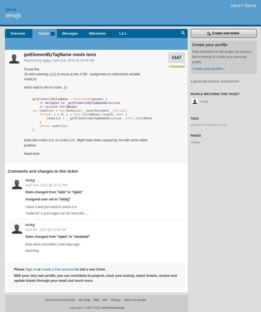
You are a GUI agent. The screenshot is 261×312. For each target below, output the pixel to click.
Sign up (250, 5)
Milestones (97, 34)
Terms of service (135, 299)
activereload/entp (60, 299)
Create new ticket (223, 33)
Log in (235, 5)
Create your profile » (209, 69)
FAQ (96, 299)
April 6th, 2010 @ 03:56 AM (45, 229)
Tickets (43, 34)
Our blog (84, 299)
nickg (47, 60)
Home (195, 142)
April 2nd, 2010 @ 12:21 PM (46, 185)
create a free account (57, 269)
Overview (17, 33)
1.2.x (122, 33)
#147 (176, 57)
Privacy (116, 299)
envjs (13, 15)
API (105, 299)
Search (183, 33)
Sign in (30, 269)
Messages (70, 33)
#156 (52, 74)
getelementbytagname (209, 125)
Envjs (11, 10)
